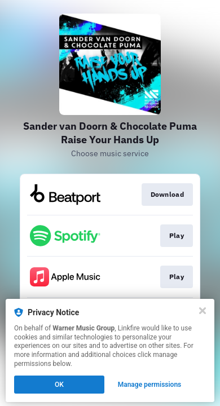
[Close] (202, 311)
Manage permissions (150, 385)
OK (59, 385)
